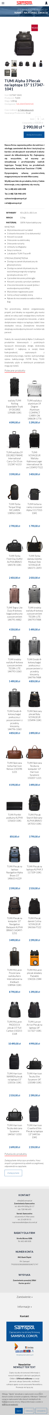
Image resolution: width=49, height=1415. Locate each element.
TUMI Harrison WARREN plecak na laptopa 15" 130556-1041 (14, 1078)
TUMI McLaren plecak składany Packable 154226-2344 (34, 974)
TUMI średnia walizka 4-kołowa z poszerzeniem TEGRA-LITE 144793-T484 (34, 613)
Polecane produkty (15, 370)
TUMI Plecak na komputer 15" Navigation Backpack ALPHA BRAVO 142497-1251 (14, 926)
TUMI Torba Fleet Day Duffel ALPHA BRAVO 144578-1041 (14, 560)
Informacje (24, 1306)
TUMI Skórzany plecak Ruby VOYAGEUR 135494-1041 (34, 716)
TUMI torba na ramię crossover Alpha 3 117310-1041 (34, 508)
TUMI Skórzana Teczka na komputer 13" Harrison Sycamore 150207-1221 (34, 770)
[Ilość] (38, 118)
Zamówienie (25, 1296)
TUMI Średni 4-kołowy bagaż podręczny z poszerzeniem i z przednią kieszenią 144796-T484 (34, 668)
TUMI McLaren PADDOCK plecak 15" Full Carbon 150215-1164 (14, 1027)
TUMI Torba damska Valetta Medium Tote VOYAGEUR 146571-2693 (34, 561)
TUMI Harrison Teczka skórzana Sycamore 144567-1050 (14, 1130)
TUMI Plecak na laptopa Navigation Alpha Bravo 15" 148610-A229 (14, 872)
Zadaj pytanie (13, 1173)
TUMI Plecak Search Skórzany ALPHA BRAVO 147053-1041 (34, 819)
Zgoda (18, 1411)
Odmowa (29, 1411)
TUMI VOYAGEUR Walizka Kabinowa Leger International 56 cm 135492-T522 (34, 460)
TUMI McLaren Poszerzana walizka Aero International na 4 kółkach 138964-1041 (14, 977)
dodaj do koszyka (34, 134)
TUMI (17, 98)
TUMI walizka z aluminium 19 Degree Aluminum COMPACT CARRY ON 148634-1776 (34, 409)
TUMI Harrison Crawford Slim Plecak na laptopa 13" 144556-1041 (34, 1131)
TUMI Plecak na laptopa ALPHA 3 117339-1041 (34, 869)
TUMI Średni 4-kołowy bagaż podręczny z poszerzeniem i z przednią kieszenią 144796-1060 (15, 720)
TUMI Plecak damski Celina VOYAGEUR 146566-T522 (34, 923)
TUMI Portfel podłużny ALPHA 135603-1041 (14, 817)
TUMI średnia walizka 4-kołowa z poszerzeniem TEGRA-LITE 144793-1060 (14, 665)
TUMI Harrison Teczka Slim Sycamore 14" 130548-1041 (34, 1078)
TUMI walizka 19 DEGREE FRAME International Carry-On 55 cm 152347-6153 (14, 458)
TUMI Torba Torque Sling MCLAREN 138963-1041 (14, 508)
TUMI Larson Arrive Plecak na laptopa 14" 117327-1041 (34, 1026)
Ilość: (32, 119)
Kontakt (24, 1316)
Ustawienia (41, 1411)
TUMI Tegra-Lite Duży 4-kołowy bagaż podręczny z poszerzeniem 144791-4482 (14, 613)
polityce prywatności (10, 1404)
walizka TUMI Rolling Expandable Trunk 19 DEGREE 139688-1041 (14, 406)
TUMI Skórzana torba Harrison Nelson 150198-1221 (15, 767)
